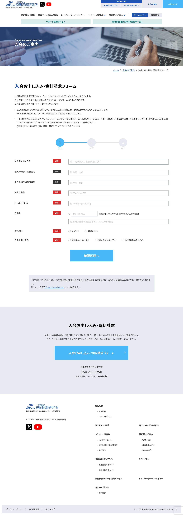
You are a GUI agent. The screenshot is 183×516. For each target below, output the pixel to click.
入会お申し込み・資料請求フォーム (91, 353)
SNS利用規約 (34, 509)
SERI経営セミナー (106, 440)
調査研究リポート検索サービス (109, 478)
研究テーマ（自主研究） (149, 425)
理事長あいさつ (148, 445)
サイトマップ (50, 509)
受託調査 (155, 15)
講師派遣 (102, 450)
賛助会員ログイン (133, 5)
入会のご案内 (152, 4)
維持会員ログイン (112, 5)
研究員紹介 (146, 450)
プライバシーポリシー (54, 287)
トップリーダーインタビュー (73, 15)
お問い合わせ (172, 4)
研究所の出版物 (28, 15)
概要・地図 (146, 440)
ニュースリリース (105, 416)
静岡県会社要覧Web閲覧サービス (127, 21)
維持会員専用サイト (106, 464)
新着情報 (102, 411)
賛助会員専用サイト (106, 470)
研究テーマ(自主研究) (48, 15)
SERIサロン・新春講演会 (108, 445)
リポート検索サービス (55, 21)
